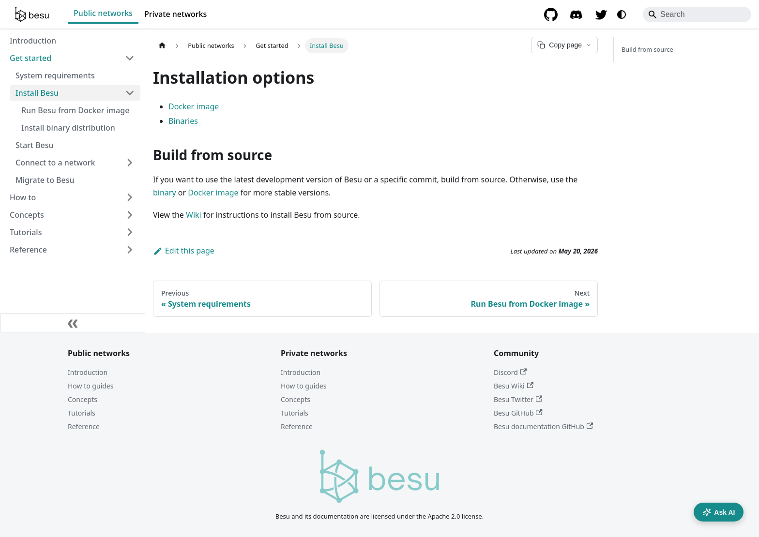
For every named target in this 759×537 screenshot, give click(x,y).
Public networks (103, 13)
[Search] (697, 14)
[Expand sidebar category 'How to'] (129, 197)
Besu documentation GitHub (543, 426)
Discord (510, 372)
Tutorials (81, 413)
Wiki (193, 214)
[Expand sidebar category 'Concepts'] (129, 215)
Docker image (193, 106)
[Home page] (162, 45)
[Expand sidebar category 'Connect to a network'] (129, 162)
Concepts (82, 399)
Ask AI (718, 512)
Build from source (647, 49)
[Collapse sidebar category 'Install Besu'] (129, 93)
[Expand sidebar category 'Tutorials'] (129, 232)
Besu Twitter (518, 399)
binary (164, 192)
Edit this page (183, 250)
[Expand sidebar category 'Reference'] (129, 249)
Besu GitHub (518, 413)
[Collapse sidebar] (72, 323)
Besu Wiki (513, 385)
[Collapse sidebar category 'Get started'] (129, 58)
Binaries (183, 121)
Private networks (175, 14)
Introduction (87, 372)
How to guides (90, 385)
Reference (84, 426)
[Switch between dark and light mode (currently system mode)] (621, 14)
